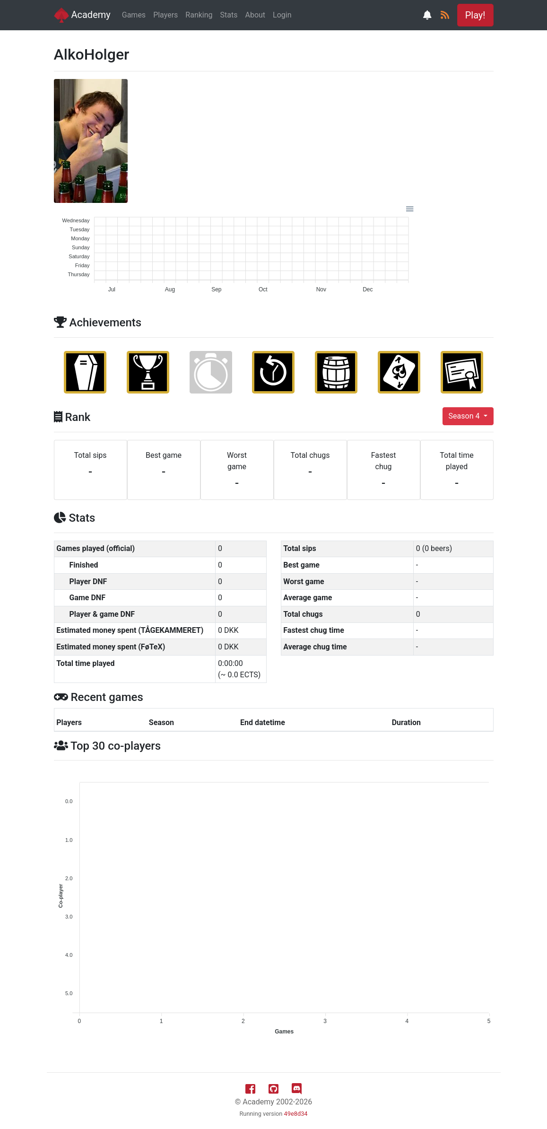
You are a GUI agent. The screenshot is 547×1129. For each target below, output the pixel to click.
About (255, 14)
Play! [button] (475, 15)
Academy (82, 15)
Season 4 (465, 415)
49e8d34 (296, 1113)
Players (165, 14)
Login (282, 14)
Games (134, 14)
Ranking (198, 14)
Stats (229, 14)
